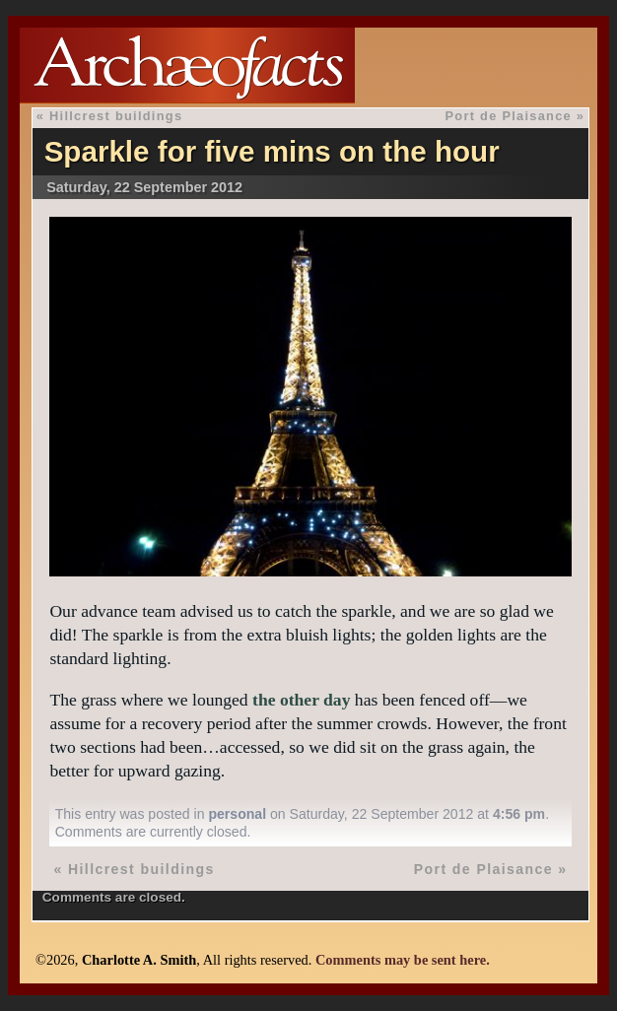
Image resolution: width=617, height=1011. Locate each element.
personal (237, 814)
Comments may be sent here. (402, 960)
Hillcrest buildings (115, 115)
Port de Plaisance (509, 115)
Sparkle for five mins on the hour (272, 151)
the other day (301, 699)
